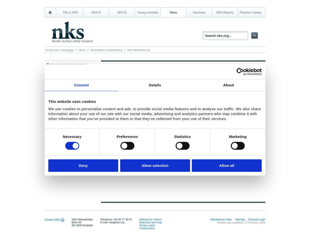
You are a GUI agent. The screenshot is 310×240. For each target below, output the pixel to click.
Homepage (67, 50)
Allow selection (155, 165)
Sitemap (240, 219)
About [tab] (228, 85)
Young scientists (147, 12)
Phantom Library (250, 12)
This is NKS (70, 12)
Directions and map (150, 222)
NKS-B (122, 12)
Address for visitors (150, 219)
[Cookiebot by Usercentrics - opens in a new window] (240, 71)
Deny (83, 165)
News (173, 12)
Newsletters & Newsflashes (106, 50)
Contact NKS (52, 219)
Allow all (226, 165)
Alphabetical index (221, 219)
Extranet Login (256, 219)
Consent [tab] (81, 85)
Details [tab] (155, 85)
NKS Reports (224, 12)
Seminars (199, 12)
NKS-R (96, 12)
